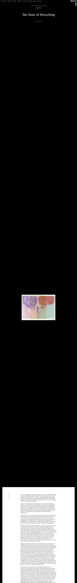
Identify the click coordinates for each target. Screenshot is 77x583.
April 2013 (39, 8)
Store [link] (31, 1)
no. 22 (44, 5)
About (27, 1)
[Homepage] (73, 3)
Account (38, 1)
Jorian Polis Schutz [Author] (36, 5)
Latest (9, 1)
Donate (34, 1)
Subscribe (4, 1)
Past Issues (19, 1)
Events (24, 1)
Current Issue (13, 1)
